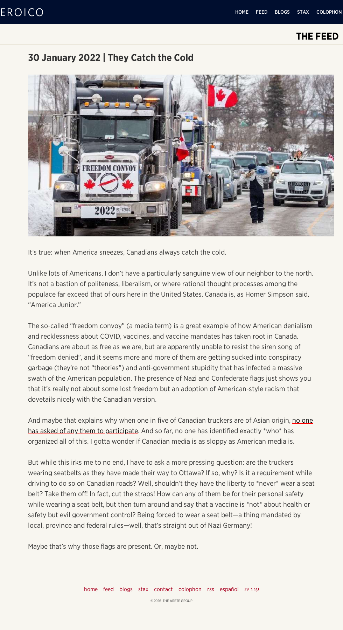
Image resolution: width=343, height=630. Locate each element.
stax (143, 589)
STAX (303, 12)
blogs (126, 589)
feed (108, 589)
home (91, 589)
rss (210, 589)
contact (163, 589)
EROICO (22, 11)
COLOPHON (329, 12)
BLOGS (282, 12)
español (229, 589)
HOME (241, 12)
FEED (261, 12)
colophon (190, 589)
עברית (251, 589)
